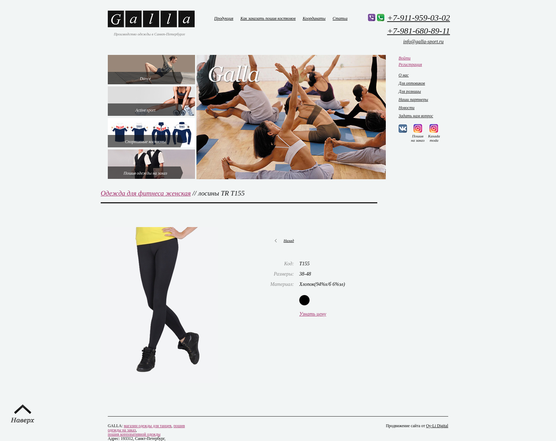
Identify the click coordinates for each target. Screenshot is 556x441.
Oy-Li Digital (437, 426)
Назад (289, 240)
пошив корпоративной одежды (134, 434)
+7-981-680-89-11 (418, 30)
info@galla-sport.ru (423, 41)
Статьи (340, 18)
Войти (405, 58)
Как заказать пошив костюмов (268, 18)
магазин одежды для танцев (147, 426)
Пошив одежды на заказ (145, 173)
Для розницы (410, 91)
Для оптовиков (412, 83)
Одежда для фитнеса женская (146, 193)
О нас (403, 75)
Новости (407, 107)
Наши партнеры (413, 99)
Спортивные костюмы (145, 141)
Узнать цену (312, 314)
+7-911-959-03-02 (418, 17)
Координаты (314, 18)
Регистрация (410, 64)
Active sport (145, 110)
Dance (145, 78)
